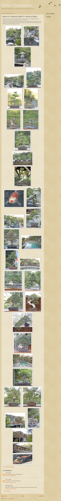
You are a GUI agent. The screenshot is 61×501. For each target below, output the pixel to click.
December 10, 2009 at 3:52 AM (10, 482)
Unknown (7, 472)
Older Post (41, 496)
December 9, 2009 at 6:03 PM (10, 475)
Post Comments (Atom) (10, 498)
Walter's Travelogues (16, 5)
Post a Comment (7, 491)
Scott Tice (7, 479)
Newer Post (4, 496)
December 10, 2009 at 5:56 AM (10, 488)
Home (22, 496)
